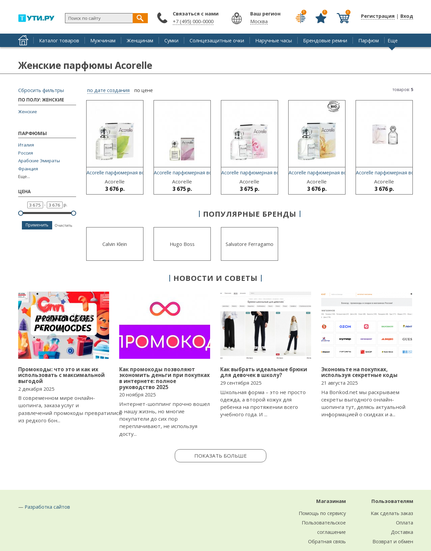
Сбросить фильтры (41, 90)
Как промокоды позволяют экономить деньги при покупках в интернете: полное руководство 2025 (164, 378)
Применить (37, 225)
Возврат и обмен (392, 541)
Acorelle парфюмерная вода (118, 172)
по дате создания (108, 90)
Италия (26, 145)
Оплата (404, 522)
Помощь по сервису (322, 513)
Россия (25, 153)
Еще (393, 40)
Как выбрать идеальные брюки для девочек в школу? (263, 372)
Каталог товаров (59, 40)
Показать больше (220, 455)
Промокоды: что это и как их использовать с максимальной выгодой (61, 375)
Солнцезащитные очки (217, 40)
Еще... (24, 176)
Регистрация (378, 15)
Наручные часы (273, 40)
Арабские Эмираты (39, 161)
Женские (27, 112)
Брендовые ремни (325, 40)
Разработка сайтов (47, 506)
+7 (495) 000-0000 (193, 21)
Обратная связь (327, 541)
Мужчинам (102, 40)
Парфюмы (32, 133)
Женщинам (140, 40)
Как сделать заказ (392, 513)
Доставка (402, 531)
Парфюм (368, 40)
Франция (28, 169)
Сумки (171, 40)
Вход (406, 15)
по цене (143, 90)
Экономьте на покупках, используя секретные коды (359, 372)
